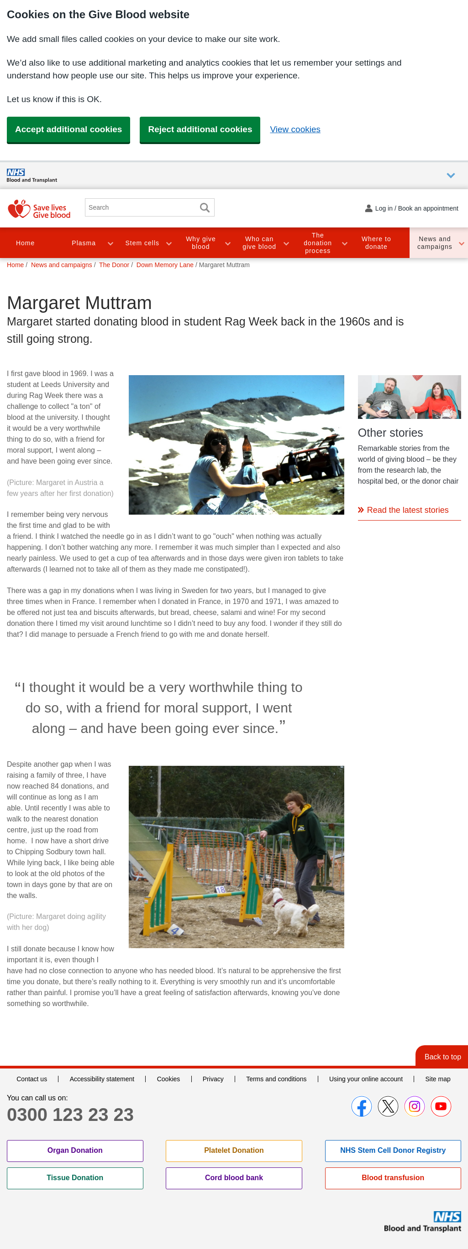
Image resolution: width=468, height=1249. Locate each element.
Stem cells (143, 243)
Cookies (168, 1079)
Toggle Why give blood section (227, 242)
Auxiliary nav (451, 175)
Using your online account (366, 1079)
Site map (438, 1079)
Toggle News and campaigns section (461, 242)
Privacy (213, 1079)
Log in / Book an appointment (416, 208)
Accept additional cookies (68, 129)
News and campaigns (434, 242)
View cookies (295, 129)
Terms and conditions (276, 1079)
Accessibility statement (102, 1079)
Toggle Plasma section (110, 242)
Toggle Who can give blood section (286, 242)
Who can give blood (259, 242)
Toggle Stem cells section (168, 242)
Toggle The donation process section (344, 242)
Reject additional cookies (200, 129)
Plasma (84, 243)
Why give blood (201, 242)
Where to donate (376, 242)
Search (204, 208)
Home (25, 243)
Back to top (443, 1057)
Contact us (31, 1079)
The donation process (318, 243)
